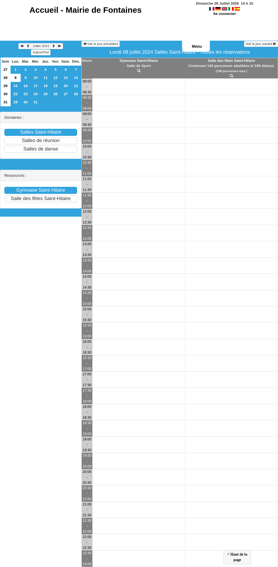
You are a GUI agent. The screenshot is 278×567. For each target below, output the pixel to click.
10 (36, 78)
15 (16, 86)
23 (26, 94)
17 (36, 86)
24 (36, 94)
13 (66, 78)
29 (6, 86)
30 (6, 94)
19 (55, 86)
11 (45, 78)
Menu (197, 46)
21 (76, 86)
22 (16, 94)
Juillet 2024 (41, 46)
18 (45, 86)
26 (55, 94)
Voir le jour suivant (261, 44)
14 (76, 78)
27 (6, 70)
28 (6, 78)
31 (6, 102)
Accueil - (85, 9)
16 (26, 86)
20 (66, 86)
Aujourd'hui (41, 52)
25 (45, 94)
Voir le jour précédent (100, 44)
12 (55, 78)
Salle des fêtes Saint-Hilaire (231, 61)
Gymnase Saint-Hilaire (139, 61)
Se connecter (224, 14)
